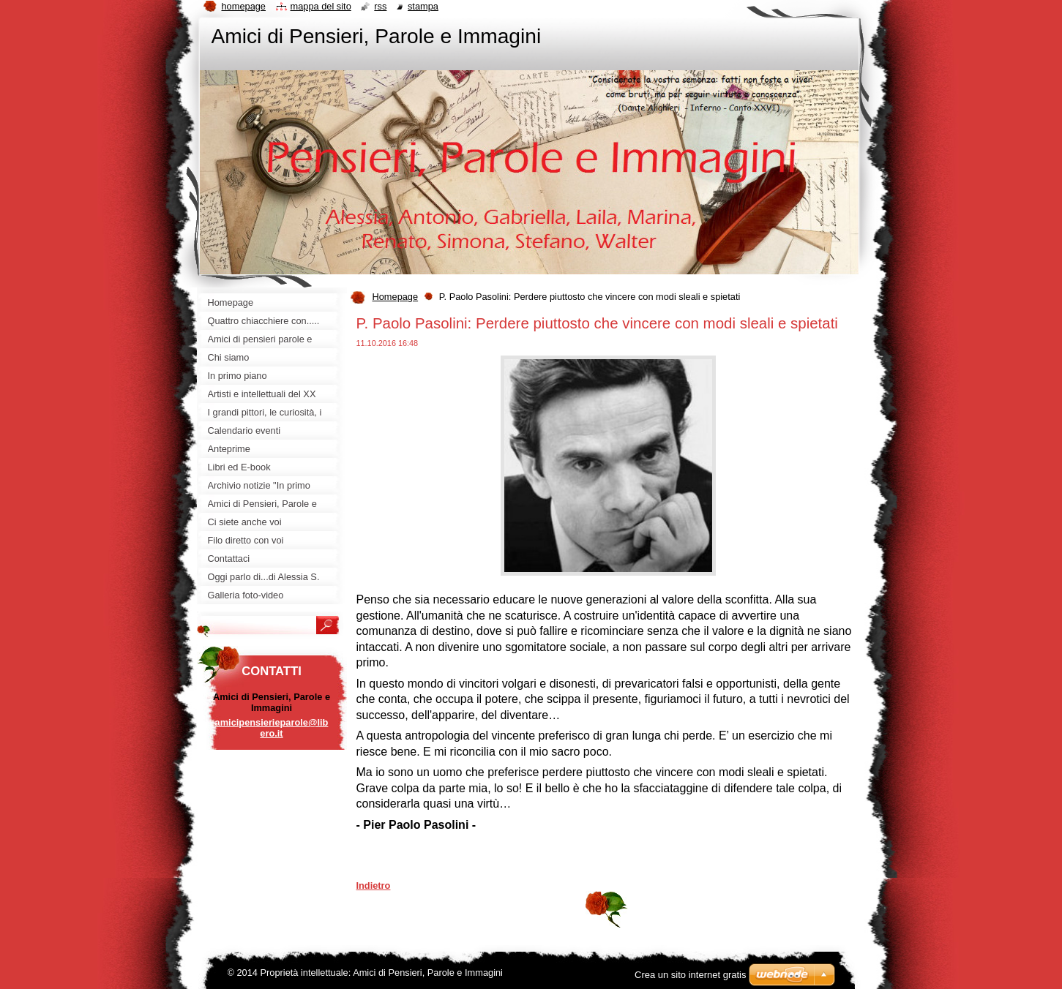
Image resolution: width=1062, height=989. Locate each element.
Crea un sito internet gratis (690, 974)
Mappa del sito (321, 6)
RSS (380, 6)
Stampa (423, 6)
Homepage (396, 296)
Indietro (373, 885)
